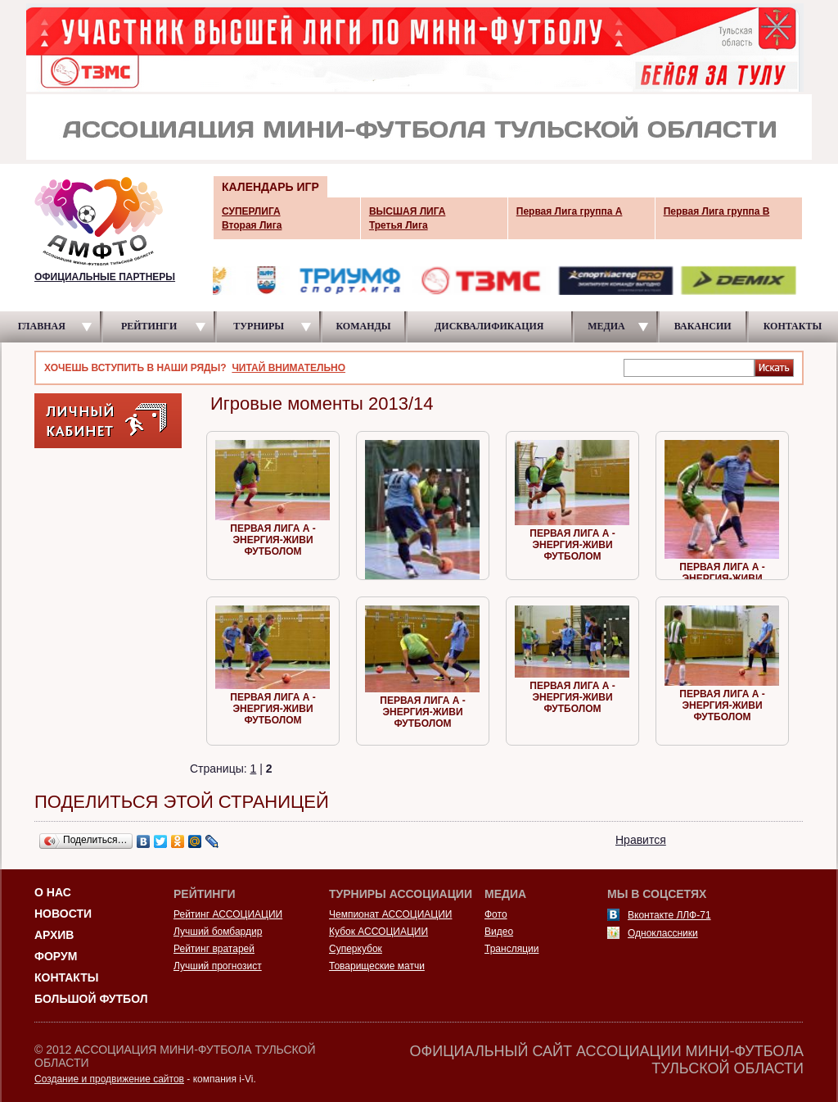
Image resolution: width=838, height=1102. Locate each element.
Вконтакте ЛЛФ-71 (669, 915)
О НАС (52, 892)
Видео (498, 931)
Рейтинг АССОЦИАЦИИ (227, 914)
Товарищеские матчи (377, 966)
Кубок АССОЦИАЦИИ (378, 931)
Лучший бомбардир (217, 931)
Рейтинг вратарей (214, 949)
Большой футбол (91, 998)
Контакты (66, 977)
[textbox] (689, 367)
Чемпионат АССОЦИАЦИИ (390, 914)
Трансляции (511, 949)
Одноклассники (663, 933)
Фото (495, 914)
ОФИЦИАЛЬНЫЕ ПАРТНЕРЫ (104, 277)
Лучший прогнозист (217, 966)
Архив (54, 934)
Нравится (640, 839)
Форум (55, 956)
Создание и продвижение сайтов (109, 1079)
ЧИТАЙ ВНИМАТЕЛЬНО (288, 368)
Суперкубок (355, 949)
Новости (63, 913)
